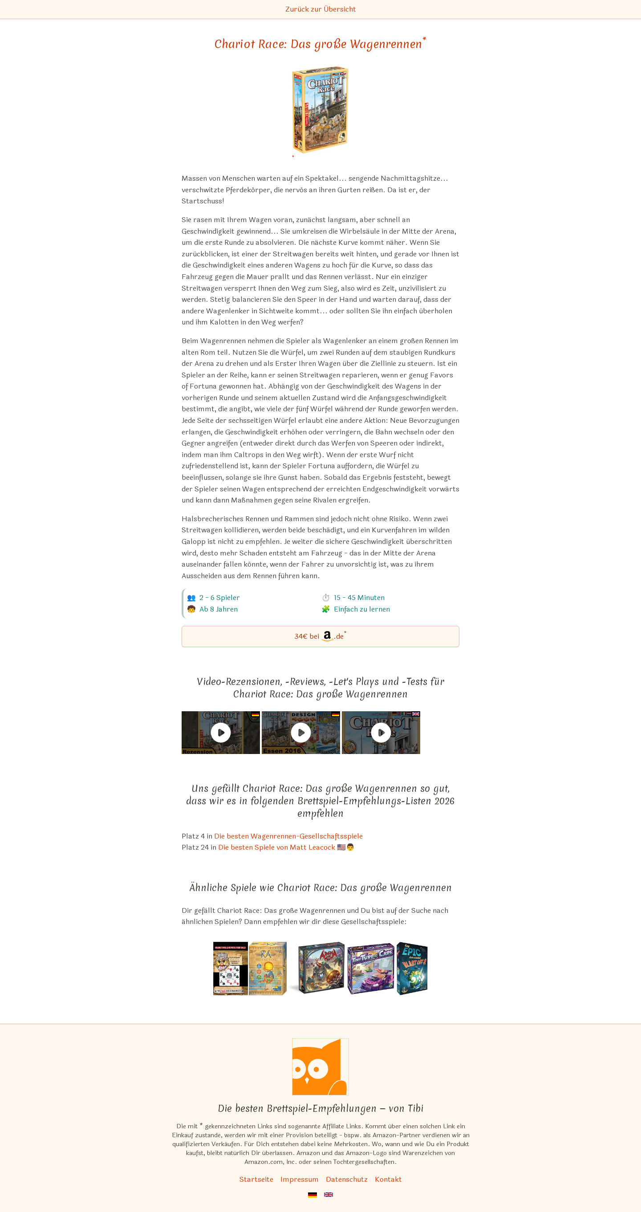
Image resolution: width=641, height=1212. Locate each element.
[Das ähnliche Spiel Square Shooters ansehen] (230, 968)
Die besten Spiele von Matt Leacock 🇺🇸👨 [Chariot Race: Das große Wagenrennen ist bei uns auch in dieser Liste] (286, 847)
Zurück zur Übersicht (320, 9)
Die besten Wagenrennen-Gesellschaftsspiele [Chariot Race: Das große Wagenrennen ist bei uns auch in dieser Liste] (288, 836)
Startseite (256, 1179)
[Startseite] (320, 1066)
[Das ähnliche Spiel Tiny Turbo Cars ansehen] (371, 968)
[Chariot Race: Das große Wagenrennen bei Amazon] (321, 115)
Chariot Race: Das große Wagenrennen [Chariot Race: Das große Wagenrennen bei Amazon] (320, 44)
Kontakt (388, 1179)
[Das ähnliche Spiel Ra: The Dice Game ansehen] (268, 968)
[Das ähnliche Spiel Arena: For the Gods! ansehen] (316, 968)
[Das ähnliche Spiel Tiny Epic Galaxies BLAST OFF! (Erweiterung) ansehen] (412, 968)
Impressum (299, 1179)
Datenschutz (347, 1179)
